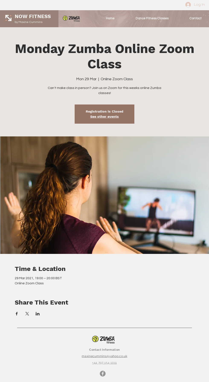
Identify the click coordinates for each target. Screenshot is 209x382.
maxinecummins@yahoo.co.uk (104, 356)
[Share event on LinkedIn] (38, 313)
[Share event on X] (27, 313)
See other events (104, 116)
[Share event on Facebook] (17, 313)
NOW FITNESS (33, 16)
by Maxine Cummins (28, 22)
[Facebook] (103, 373)
